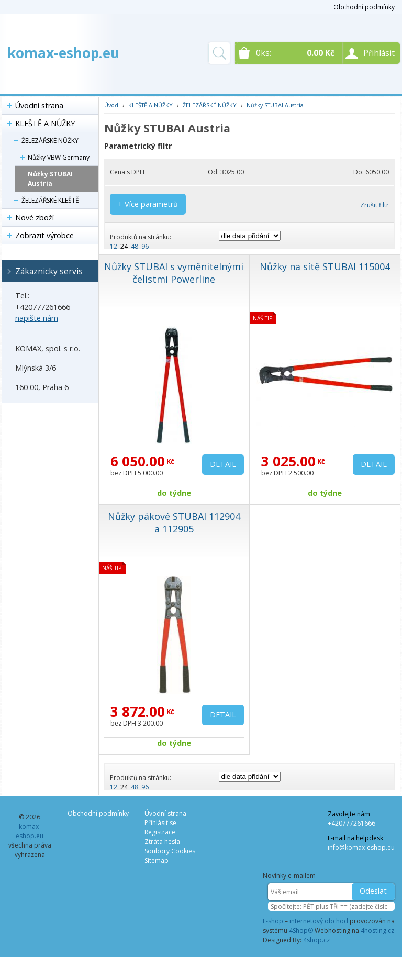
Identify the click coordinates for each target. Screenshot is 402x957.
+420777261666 (351, 823)
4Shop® (301, 930)
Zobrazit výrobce (44, 235)
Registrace (159, 832)
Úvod (111, 105)
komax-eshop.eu (63, 52)
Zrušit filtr (374, 205)
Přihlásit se (160, 822)
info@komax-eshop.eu (361, 847)
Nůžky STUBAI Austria (50, 179)
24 (124, 246)
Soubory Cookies (169, 851)
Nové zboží (34, 217)
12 (113, 246)
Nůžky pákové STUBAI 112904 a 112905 (174, 522)
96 (145, 246)
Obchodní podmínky (364, 7)
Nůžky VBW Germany (59, 157)
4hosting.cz (377, 930)
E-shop (273, 921)
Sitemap (156, 860)
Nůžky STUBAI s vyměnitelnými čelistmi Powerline (173, 272)
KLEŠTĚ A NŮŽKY (45, 123)
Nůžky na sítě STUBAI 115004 (325, 266)
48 (134, 246)
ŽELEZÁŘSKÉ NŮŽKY (50, 140)
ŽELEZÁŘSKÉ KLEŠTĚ (50, 200)
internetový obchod (318, 921)
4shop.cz (316, 940)
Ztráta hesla (162, 841)
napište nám (36, 318)
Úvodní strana (39, 105)
